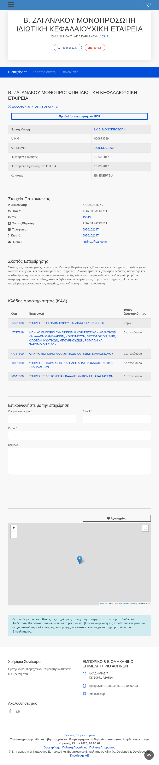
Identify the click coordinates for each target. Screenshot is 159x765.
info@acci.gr (97, 694)
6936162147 (67, 47)
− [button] (13, 534)
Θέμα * (12, 428)
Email (94, 47)
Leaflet (103, 603)
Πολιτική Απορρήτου (102, 747)
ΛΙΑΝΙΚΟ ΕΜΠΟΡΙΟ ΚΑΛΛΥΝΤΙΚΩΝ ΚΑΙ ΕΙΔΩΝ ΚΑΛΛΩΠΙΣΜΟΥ (71, 353)
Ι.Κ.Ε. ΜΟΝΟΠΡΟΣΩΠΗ (109, 129)
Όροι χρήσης (52, 747)
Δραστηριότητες (43, 72)
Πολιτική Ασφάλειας (74, 747)
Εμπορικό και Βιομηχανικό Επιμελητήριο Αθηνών (39, 669)
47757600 (17, 353)
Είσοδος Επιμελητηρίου (79, 735)
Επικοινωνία (69, 72)
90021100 (17, 363)
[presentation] (39, 486)
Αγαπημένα (116, 518)
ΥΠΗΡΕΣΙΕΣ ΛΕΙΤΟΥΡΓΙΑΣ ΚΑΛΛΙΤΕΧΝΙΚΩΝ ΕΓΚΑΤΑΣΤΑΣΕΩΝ (71, 376)
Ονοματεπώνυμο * (20, 411)
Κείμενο (13, 445)
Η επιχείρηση (18, 72)
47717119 (17, 332)
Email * (87, 411)
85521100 (17, 323)
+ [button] (13, 528)
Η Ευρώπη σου (18, 674)
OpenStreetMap (129, 603)
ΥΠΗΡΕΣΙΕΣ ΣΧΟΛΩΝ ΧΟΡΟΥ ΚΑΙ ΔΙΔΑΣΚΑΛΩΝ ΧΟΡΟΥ (67, 323)
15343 (104, 36)
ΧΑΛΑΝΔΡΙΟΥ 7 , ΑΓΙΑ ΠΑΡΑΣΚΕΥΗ (35, 106)
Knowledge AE (79, 755)
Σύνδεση (142, 5)
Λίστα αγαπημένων (148, 5)
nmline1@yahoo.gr (95, 241)
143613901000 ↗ (105, 147)
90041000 (17, 376)
